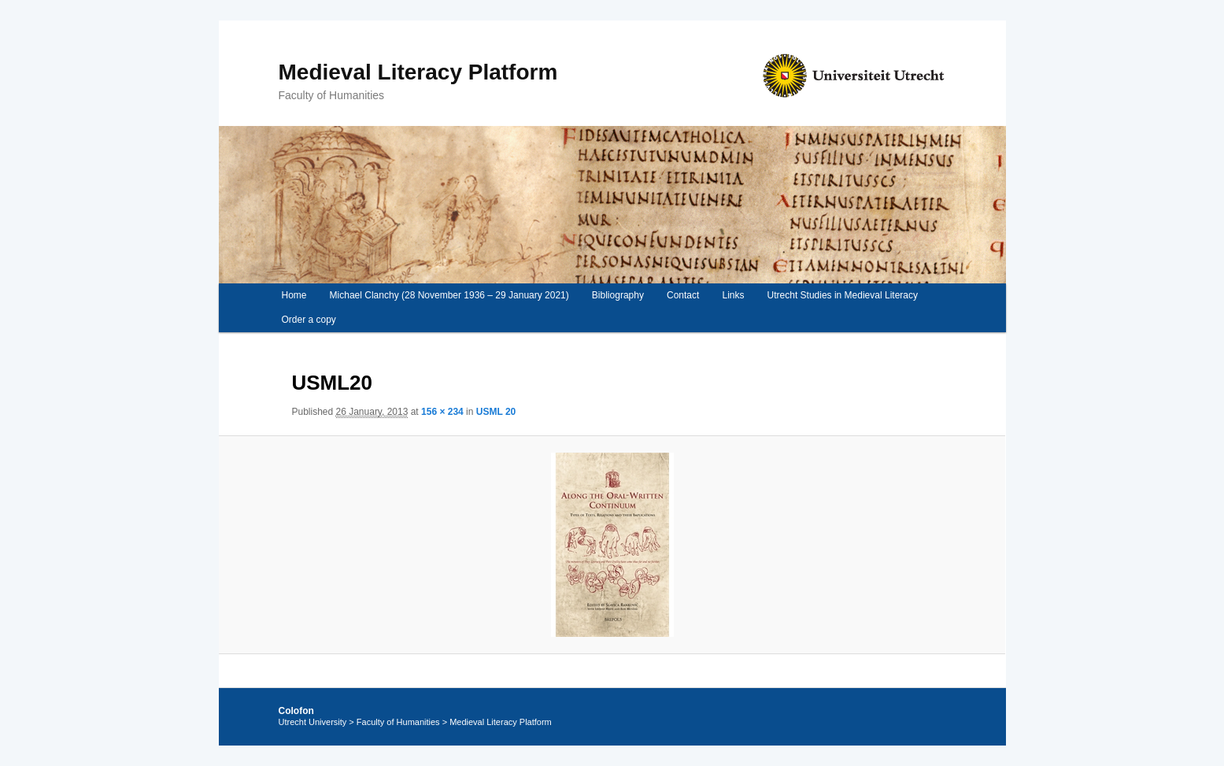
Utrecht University (313, 722)
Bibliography (618, 295)
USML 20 (496, 411)
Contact (683, 295)
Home (293, 295)
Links (733, 295)
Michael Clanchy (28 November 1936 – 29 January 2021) (449, 295)
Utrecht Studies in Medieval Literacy (842, 295)
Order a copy (308, 319)
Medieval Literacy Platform (418, 72)
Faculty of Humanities (398, 722)
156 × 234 (442, 411)
